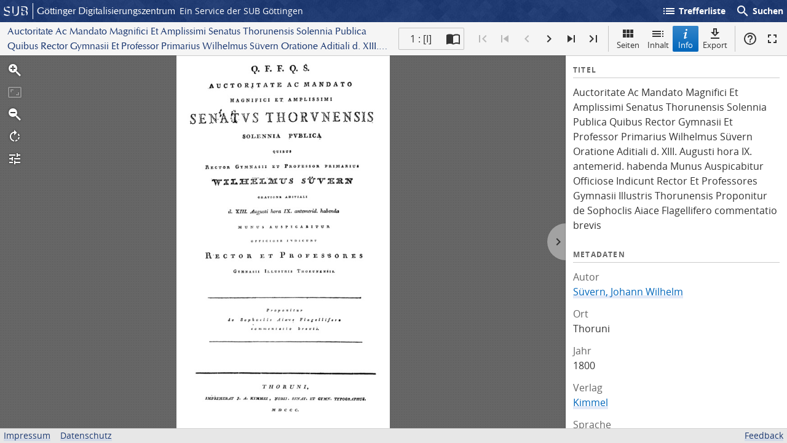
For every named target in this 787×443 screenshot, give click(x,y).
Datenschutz (86, 435)
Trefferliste (694, 11)
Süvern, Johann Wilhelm (628, 291)
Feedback (764, 435)
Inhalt (658, 38)
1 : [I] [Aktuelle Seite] (421, 39)
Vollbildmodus (772, 38)
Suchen (759, 11)
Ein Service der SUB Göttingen (241, 11)
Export (715, 38)
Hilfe (750, 38)
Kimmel (590, 402)
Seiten (628, 38)
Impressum (27, 435)
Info (685, 38)
